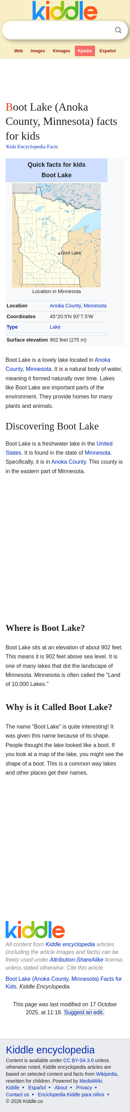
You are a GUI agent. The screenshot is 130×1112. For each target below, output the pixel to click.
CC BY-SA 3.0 (78, 1060)
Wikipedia (106, 1074)
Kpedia (85, 50)
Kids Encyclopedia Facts (32, 146)
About (61, 1087)
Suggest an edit (83, 1012)
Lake (55, 327)
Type (12, 327)
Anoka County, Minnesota (78, 305)
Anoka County (68, 462)
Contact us (17, 1094)
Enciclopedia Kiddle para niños (71, 1094)
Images (38, 50)
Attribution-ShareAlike (76, 960)
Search (118, 30)
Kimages (61, 50)
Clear (104, 30)
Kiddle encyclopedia (70, 944)
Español (107, 50)
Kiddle (12, 1087)
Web (18, 50)
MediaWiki (90, 1081)
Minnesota (98, 453)
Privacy (84, 1087)
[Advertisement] (65, 78)
